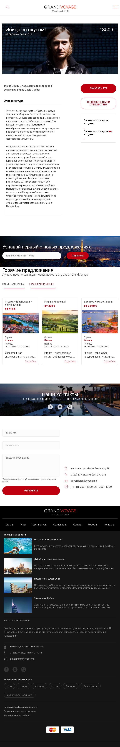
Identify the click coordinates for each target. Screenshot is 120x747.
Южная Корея (90, 682)
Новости (93, 520)
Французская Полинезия (19, 691)
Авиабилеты (60, 520)
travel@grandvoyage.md (22, 655)
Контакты (109, 520)
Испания (39, 682)
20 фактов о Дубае (44, 594)
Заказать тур (98, 88)
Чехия (55, 682)
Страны (9, 520)
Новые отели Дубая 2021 (47, 575)
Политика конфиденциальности (20, 703)
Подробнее (30, 357)
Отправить (31, 486)
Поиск (7, 9)
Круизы (77, 520)
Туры (23, 520)
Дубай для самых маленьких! (49, 555)
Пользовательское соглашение (20, 707)
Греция (23, 682)
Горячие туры (39, 520)
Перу (9, 682)
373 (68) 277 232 (96, 470)
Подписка (78, 255)
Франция (70, 682)
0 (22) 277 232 (79, 470)
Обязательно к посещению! (48, 536)
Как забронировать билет (17, 711)
